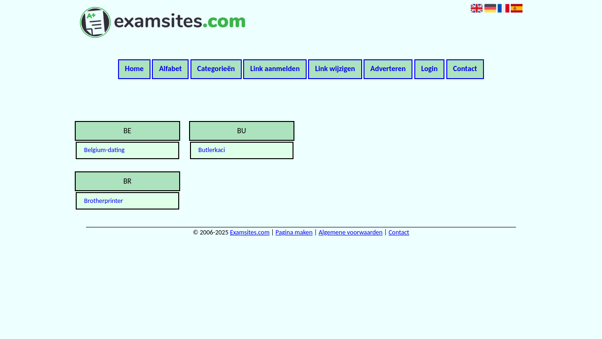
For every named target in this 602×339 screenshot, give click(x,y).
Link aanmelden (275, 68)
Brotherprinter (103, 201)
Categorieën (216, 68)
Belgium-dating (104, 150)
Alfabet (170, 68)
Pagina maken (294, 232)
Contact (465, 68)
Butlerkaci (211, 150)
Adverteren (388, 68)
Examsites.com (249, 232)
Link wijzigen (335, 68)
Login (429, 68)
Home (134, 68)
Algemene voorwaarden (350, 232)
